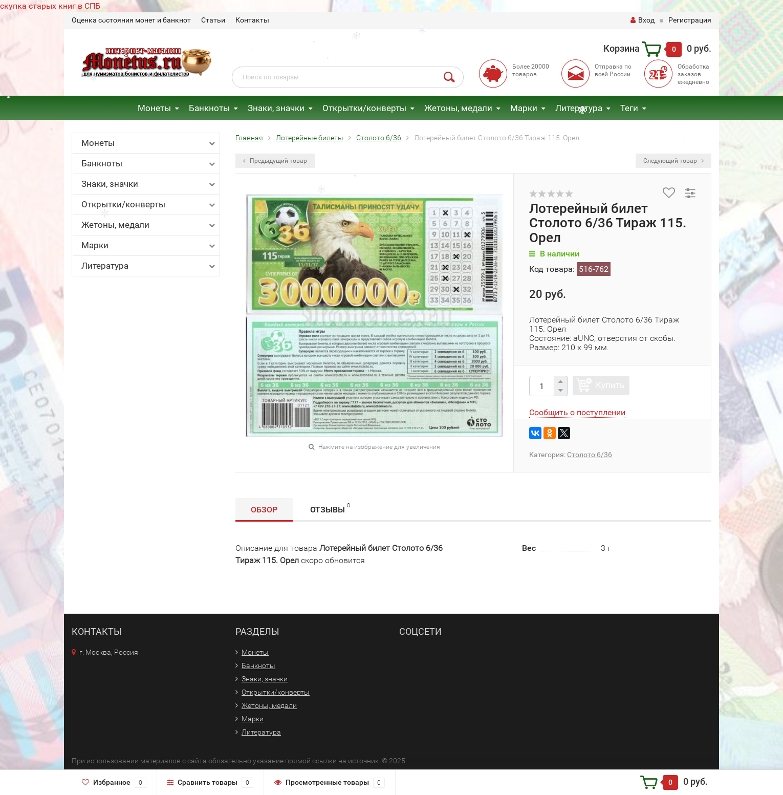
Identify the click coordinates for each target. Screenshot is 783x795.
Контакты (252, 20)
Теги (629, 108)
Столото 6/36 (589, 454)
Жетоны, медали (458, 108)
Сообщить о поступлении (577, 412)
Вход (642, 20)
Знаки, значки (276, 108)
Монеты (154, 108)
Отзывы (330, 508)
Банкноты (209, 108)
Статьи (213, 20)
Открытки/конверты (364, 108)
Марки (523, 108)
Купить (610, 385)
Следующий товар (673, 160)
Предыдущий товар (275, 160)
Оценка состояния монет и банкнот (131, 20)
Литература (578, 108)
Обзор (264, 509)
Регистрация (689, 20)
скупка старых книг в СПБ (50, 6)
